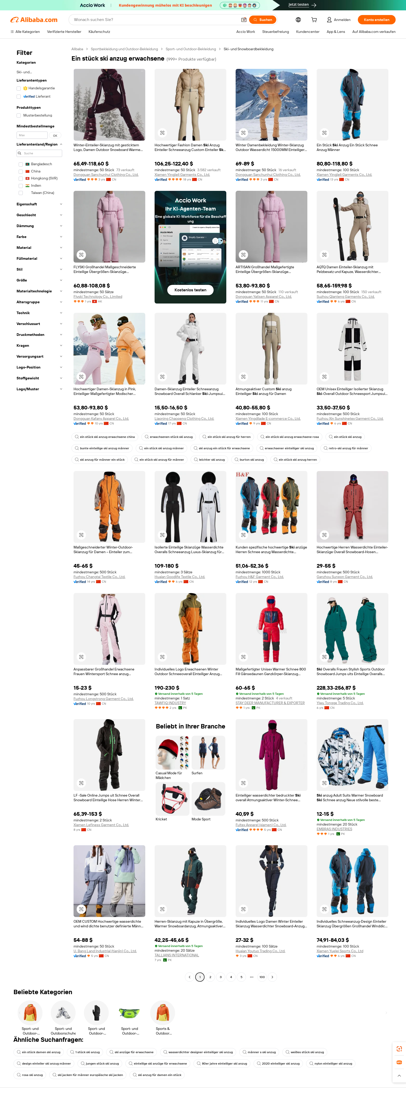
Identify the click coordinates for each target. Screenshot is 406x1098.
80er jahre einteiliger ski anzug (222, 1063)
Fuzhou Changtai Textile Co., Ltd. (99, 577)
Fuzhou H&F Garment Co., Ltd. (260, 577)
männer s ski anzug (259, 1052)
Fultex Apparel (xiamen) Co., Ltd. (261, 825)
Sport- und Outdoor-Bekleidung (191, 49)
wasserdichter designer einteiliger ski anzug (198, 1052)
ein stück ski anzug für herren (226, 437)
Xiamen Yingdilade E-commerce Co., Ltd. (268, 418)
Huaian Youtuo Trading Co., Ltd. (260, 951)
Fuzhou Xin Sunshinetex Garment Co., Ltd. (350, 418)
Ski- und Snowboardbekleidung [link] (248, 49)
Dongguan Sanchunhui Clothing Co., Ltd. (106, 174)
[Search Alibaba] (155, 20)
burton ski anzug (249, 460)
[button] (244, 20)
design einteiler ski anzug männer (44, 1063)
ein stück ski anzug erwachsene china (105, 437)
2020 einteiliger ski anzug (278, 1063)
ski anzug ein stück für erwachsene (222, 448)
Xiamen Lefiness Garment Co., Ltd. (101, 825)
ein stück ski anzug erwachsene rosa (289, 437)
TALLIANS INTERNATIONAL (177, 955)
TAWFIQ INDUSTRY (170, 703)
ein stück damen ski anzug (38, 1052)
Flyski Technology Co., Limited (98, 296)
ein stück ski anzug (345, 437)
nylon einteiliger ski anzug (330, 1063)
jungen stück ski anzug (100, 1063)
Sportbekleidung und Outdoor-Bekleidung (124, 49)
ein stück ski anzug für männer (159, 460)
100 (262, 977)
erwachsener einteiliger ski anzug (287, 448)
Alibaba (77, 49)
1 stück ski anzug (85, 1052)
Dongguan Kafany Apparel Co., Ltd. (101, 418)
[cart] (315, 20)
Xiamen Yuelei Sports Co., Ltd (340, 951)
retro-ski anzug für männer (346, 448)
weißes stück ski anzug (305, 1052)
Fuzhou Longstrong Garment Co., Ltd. (104, 699)
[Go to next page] (272, 977)
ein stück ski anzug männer (161, 448)
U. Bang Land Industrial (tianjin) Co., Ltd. (105, 951)
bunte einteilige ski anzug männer (102, 448)
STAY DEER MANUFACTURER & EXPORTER (270, 703)
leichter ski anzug (209, 460)
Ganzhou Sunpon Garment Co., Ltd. (345, 577)
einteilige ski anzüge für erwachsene (158, 1063)
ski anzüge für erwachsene (132, 1052)
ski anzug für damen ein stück (157, 1075)
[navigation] (39, 514)
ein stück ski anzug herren (295, 460)
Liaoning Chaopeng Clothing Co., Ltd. (184, 418)
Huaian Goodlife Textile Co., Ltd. (180, 577)
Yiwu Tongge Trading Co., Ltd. (340, 703)
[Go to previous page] (189, 977)
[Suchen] (262, 20)
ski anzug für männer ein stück (100, 460)
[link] (399, 1049)
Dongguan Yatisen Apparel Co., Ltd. (264, 296)
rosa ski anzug (30, 1075)
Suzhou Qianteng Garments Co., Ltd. (346, 296)
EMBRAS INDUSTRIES (334, 829)
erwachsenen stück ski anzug (169, 437)
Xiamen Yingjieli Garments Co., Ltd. (182, 174)
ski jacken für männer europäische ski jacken (88, 1075)
